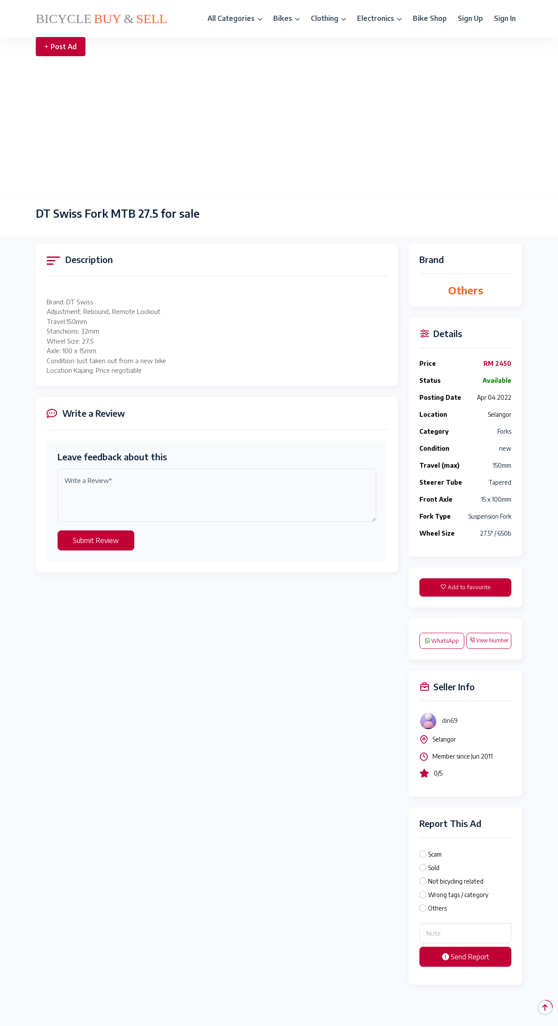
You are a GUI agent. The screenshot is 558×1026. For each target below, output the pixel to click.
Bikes (286, 18)
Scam (435, 854)
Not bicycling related (455, 881)
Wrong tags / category (458, 894)
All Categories (235, 18)
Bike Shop (430, 18)
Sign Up (470, 18)
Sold (433, 867)
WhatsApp (442, 640)
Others (437, 908)
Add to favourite (465, 587)
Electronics (379, 18)
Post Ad (60, 46)
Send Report (465, 956)
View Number (489, 640)
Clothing (328, 18)
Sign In (505, 18)
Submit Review (96, 540)
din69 (450, 720)
